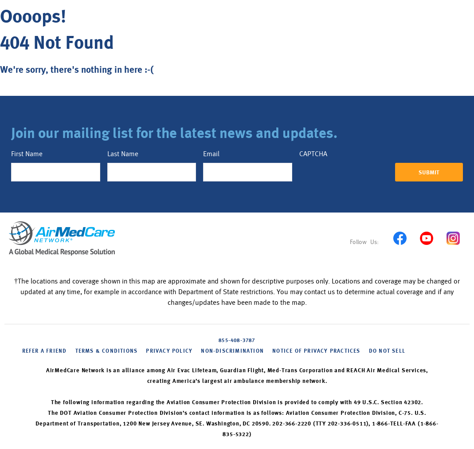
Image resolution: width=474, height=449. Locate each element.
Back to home (34, 91)
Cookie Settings (433, 351)
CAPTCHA (313, 154)
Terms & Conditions (106, 351)
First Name (27, 154)
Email (211, 154)
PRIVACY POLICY (169, 351)
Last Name (122, 154)
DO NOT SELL (387, 351)
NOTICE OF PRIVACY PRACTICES (316, 351)
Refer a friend (44, 351)
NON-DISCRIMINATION (232, 351)
